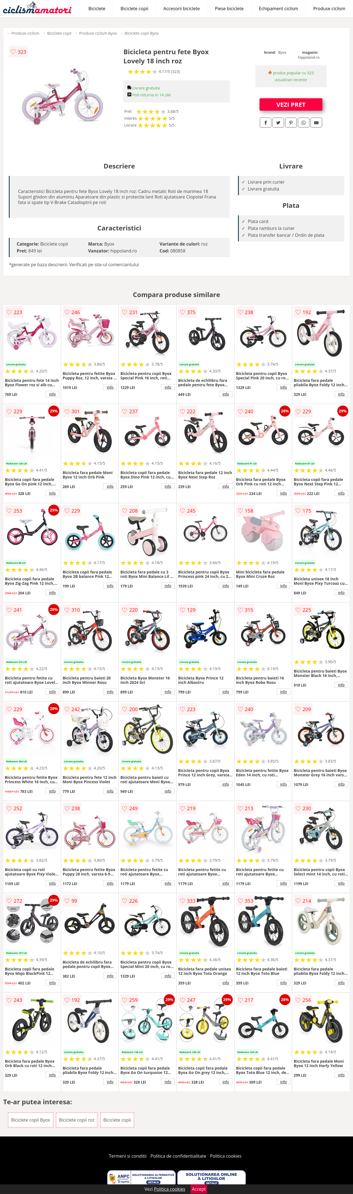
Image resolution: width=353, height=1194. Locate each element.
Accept (199, 1189)
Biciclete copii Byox (142, 33)
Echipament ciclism (278, 9)
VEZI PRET (291, 104)
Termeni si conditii (128, 1156)
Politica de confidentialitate (178, 1156)
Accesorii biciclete (182, 9)
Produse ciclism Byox (98, 33)
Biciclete (97, 9)
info (52, 393)
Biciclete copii (134, 9)
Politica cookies (226, 1156)
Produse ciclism (329, 9)
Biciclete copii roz (77, 1120)
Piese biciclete (229, 9)
